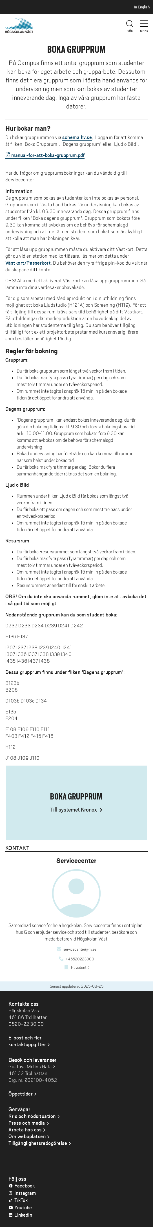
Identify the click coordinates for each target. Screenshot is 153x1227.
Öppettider (20, 1093)
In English (142, 7)
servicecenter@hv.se (79, 949)
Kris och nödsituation (32, 1116)
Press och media (26, 1122)
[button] (145, 21)
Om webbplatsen (27, 1136)
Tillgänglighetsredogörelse (37, 1143)
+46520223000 (80, 959)
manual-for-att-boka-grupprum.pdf (48, 155)
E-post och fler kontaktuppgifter (27, 1041)
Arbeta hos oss (24, 1129)
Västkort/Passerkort (28, 262)
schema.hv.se (77, 137)
